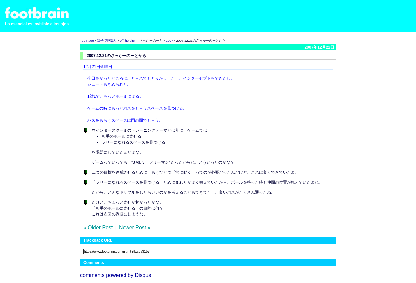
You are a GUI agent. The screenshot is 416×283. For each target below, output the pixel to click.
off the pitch (128, 40)
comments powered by (115, 275)
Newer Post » (134, 227)
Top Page (87, 40)
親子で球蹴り (107, 40)
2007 (169, 40)
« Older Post (98, 227)
